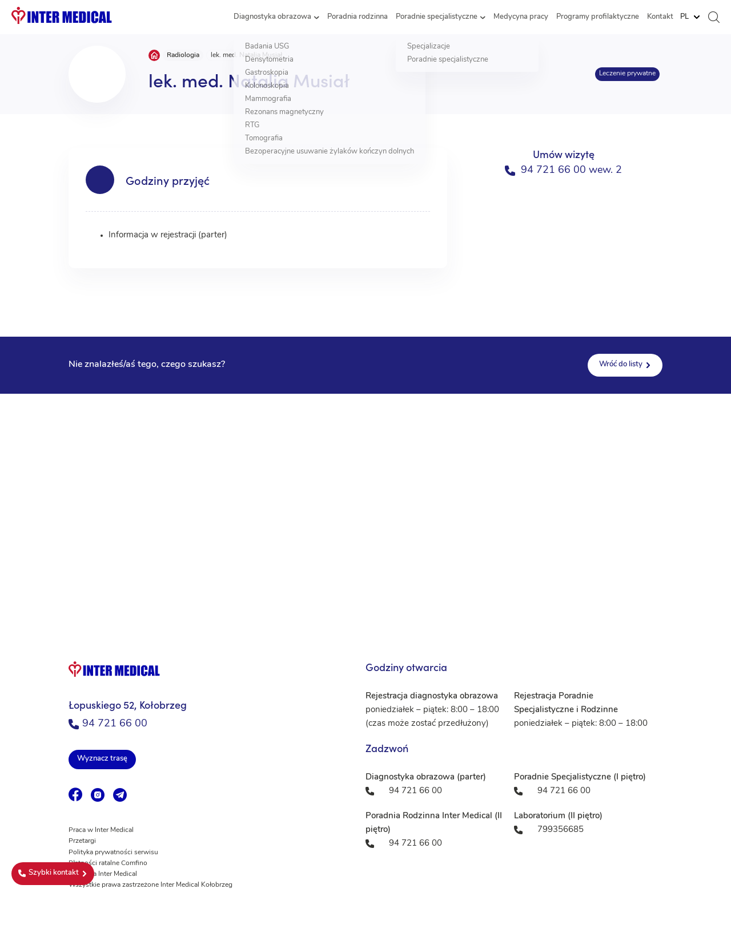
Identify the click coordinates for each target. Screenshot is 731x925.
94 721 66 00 (108, 723)
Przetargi (82, 841)
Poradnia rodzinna (357, 17)
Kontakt (660, 17)
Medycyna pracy (520, 17)
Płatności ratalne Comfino (108, 863)
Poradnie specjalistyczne (436, 17)
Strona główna (154, 55)
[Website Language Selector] (690, 17)
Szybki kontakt (48, 873)
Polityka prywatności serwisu (113, 852)
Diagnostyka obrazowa (272, 17)
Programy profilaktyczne (597, 17)
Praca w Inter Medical (101, 830)
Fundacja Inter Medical (103, 874)
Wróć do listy (620, 364)
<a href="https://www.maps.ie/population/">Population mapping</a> (365, 508)
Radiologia (183, 55)
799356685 (560, 830)
